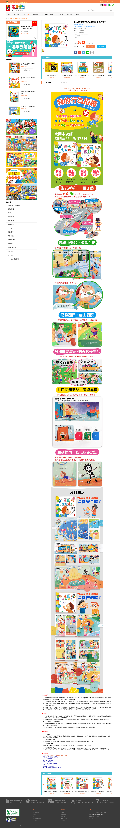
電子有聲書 (21, 209)
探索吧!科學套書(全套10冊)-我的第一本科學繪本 (27, 28)
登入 (108, 1)
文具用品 (21, 255)
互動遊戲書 (21, 216)
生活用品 (21, 251)
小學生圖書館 (21, 240)
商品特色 (49, 82)
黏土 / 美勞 (21, 232)
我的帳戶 (102, 1)
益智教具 (21, 213)
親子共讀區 (21, 224)
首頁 (9, 14)
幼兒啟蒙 (21, 228)
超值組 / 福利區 (21, 247)
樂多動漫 (69, 14)
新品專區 (35, 14)
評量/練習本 (21, 220)
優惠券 (78, 14)
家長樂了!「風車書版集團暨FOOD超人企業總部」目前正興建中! (25, 1)
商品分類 (25, 14)
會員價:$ (25, 33)
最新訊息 (16, 14)
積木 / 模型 (21, 236)
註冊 (112, 1)
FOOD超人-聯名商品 (21, 259)
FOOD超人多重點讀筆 (47, 14)
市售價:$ (24, 31)
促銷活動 (60, 14)
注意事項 (64, 82)
